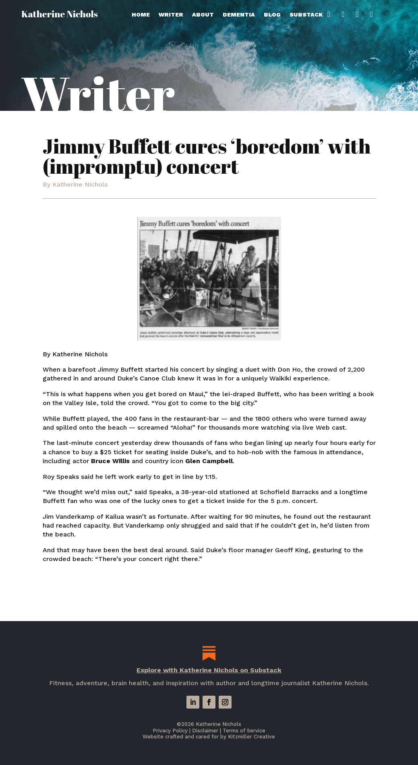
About (203, 15)
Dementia (239, 15)
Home (141, 15)
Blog (272, 15)
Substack (309, 15)
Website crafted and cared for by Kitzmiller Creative (209, 737)
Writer (171, 15)
